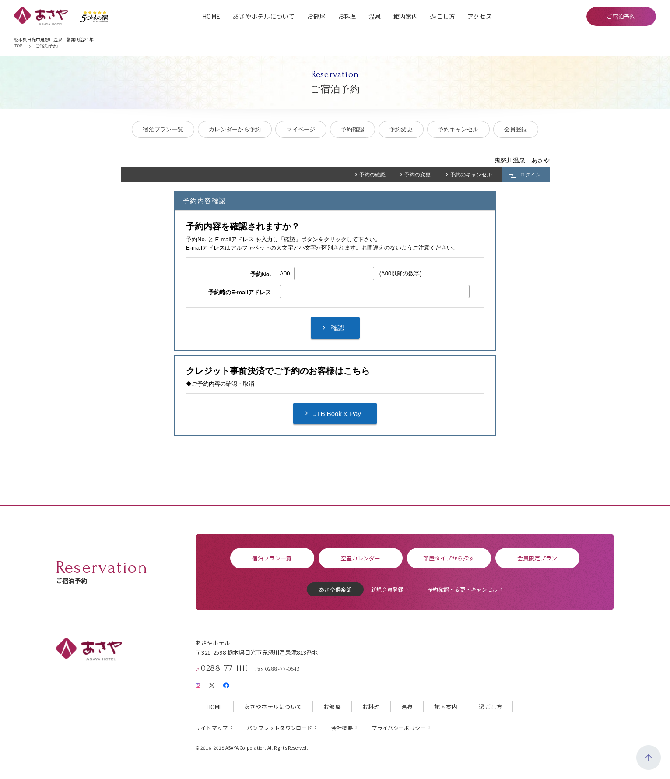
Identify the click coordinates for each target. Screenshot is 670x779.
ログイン (530, 175)
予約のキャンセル (471, 175)
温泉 (374, 16)
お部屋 (316, 16)
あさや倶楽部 (335, 589)
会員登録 (515, 129)
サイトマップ (212, 727)
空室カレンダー (360, 558)
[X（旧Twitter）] (211, 685)
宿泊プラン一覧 (163, 129)
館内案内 (405, 16)
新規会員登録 (387, 589)
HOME (211, 16)
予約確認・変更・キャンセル (463, 589)
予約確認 (352, 129)
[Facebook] (226, 685)
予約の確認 (372, 175)
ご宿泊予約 (621, 16)
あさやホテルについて (263, 16)
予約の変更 (417, 175)
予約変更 (401, 129)
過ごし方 (442, 16)
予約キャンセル (458, 129)
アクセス (479, 16)
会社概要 (342, 727)
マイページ (300, 129)
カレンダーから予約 (235, 129)
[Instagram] (198, 685)
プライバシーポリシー (399, 727)
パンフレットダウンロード (279, 727)
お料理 (347, 16)
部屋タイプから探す (448, 558)
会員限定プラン (537, 558)
